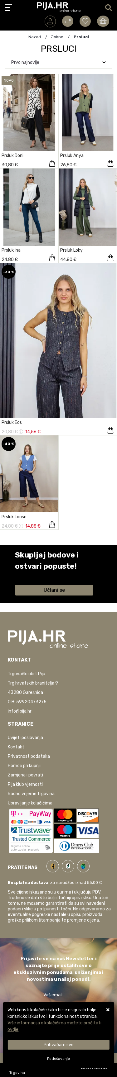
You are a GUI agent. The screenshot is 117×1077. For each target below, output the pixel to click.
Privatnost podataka (29, 756)
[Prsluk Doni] (52, 163)
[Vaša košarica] (103, 21)
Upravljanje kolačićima (30, 803)
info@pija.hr (20, 711)
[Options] (58, 1058)
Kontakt (16, 747)
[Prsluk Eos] (110, 430)
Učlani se (54, 590)
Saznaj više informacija (38, 575)
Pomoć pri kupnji (24, 765)
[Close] (58, 1045)
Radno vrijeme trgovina (31, 793)
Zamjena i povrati (25, 775)
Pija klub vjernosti (25, 784)
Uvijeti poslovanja (25, 737)
